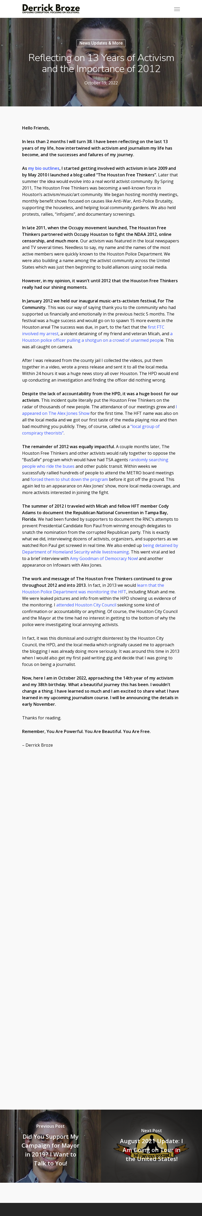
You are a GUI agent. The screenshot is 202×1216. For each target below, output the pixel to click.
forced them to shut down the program (69, 479)
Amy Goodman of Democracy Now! (104, 558)
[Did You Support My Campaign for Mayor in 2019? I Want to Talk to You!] (50, 1146)
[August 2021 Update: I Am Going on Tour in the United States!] (151, 1146)
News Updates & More (101, 43)
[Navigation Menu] (177, 9)
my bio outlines (43, 168)
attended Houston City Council (86, 605)
